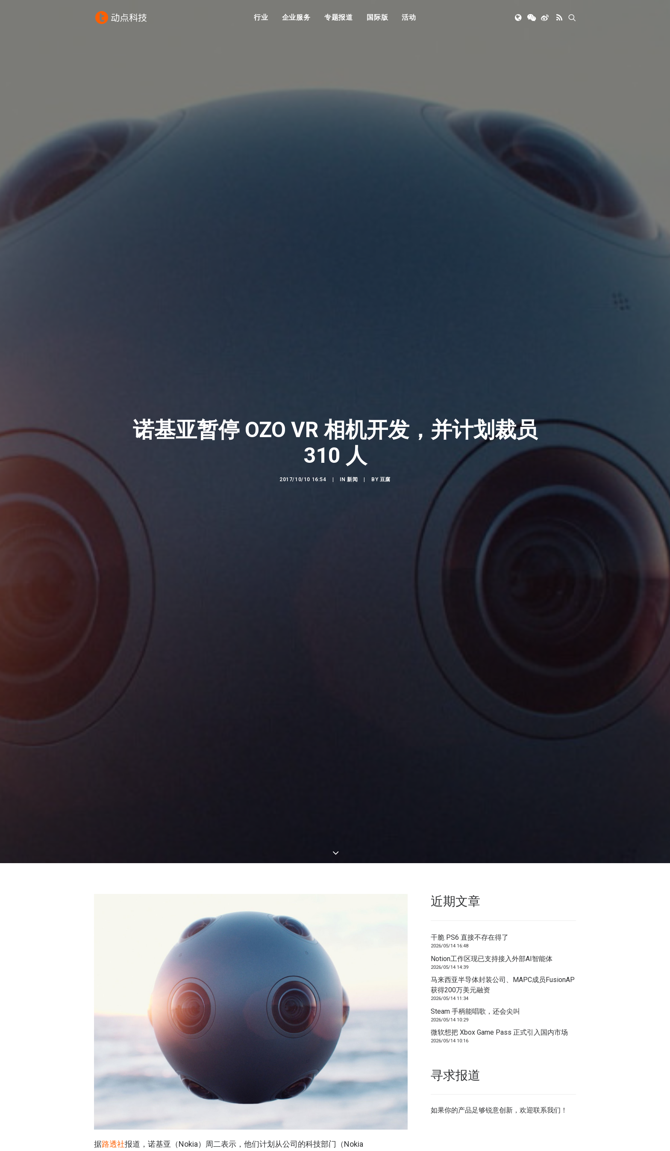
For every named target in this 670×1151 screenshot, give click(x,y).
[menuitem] (261, 18)
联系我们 (547, 1110)
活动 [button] (409, 18)
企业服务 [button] (296, 18)
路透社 (113, 1143)
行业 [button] (261, 18)
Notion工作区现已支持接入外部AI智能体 (491, 959)
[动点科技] (121, 18)
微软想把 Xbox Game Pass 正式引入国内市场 (499, 1032)
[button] (519, 18)
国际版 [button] (377, 18)
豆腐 (385, 479)
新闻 (352, 479)
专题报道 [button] (338, 18)
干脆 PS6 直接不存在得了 (469, 937)
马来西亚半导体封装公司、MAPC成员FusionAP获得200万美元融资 (503, 985)
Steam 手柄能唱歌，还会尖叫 (475, 1011)
